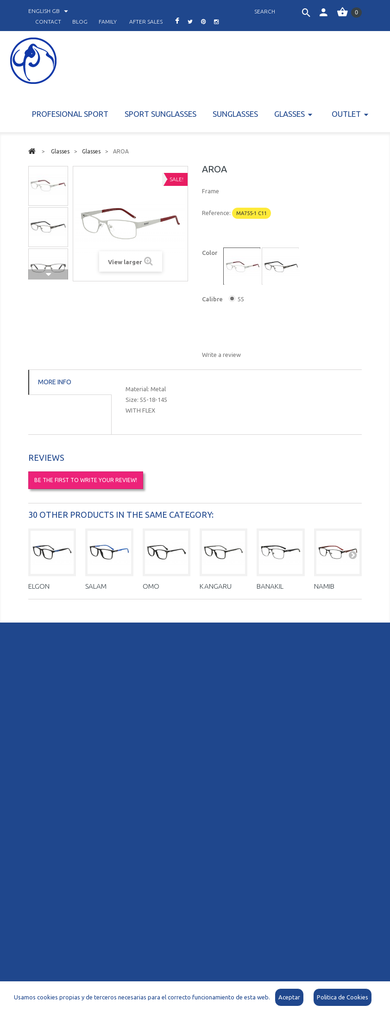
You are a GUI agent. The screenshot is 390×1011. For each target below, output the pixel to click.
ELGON (39, 586)
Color (210, 252)
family (108, 22)
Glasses (289, 113)
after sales (146, 22)
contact (48, 22)
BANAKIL (270, 586)
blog (80, 22)
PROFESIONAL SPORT (70, 113)
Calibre (213, 299)
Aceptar (289, 997)
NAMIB (324, 586)
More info (54, 382)
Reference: (216, 213)
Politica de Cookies (342, 997)
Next (48, 274)
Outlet (346, 113)
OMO (151, 586)
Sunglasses (235, 113)
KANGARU (216, 586)
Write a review (221, 354)
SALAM (96, 586)
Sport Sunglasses (160, 113)
